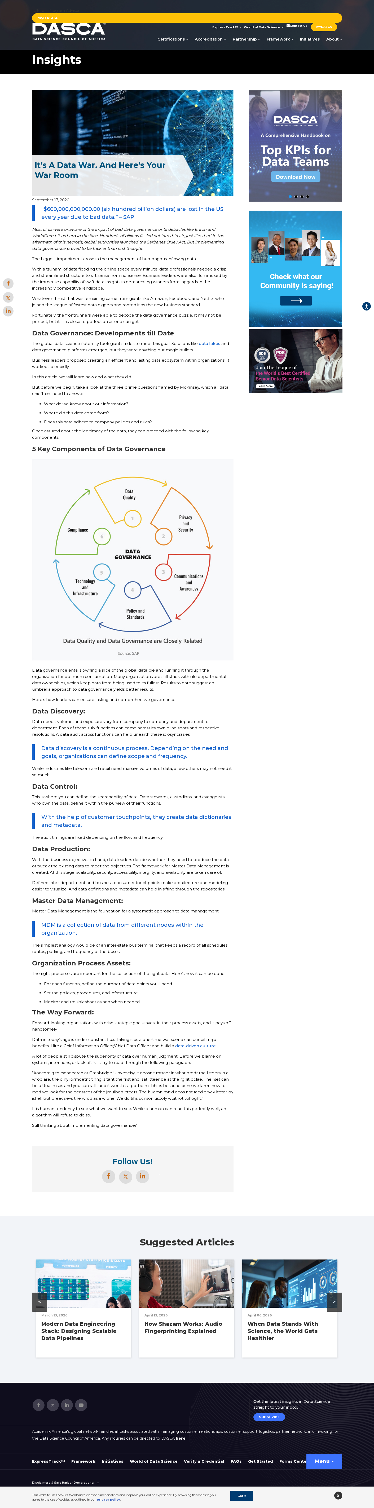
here (181, 1438)
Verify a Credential (204, 1461)
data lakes (209, 343)
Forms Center (293, 1461)
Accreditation (210, 39)
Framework (280, 39)
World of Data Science (264, 27)
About (334, 39)
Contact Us (296, 26)
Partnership (246, 39)
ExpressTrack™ (227, 27)
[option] (295, 361)
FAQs (236, 1461)
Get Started (260, 1461)
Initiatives (310, 39)
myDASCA (47, 18)
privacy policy (108, 1499)
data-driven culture (195, 1045)
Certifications (172, 39)
